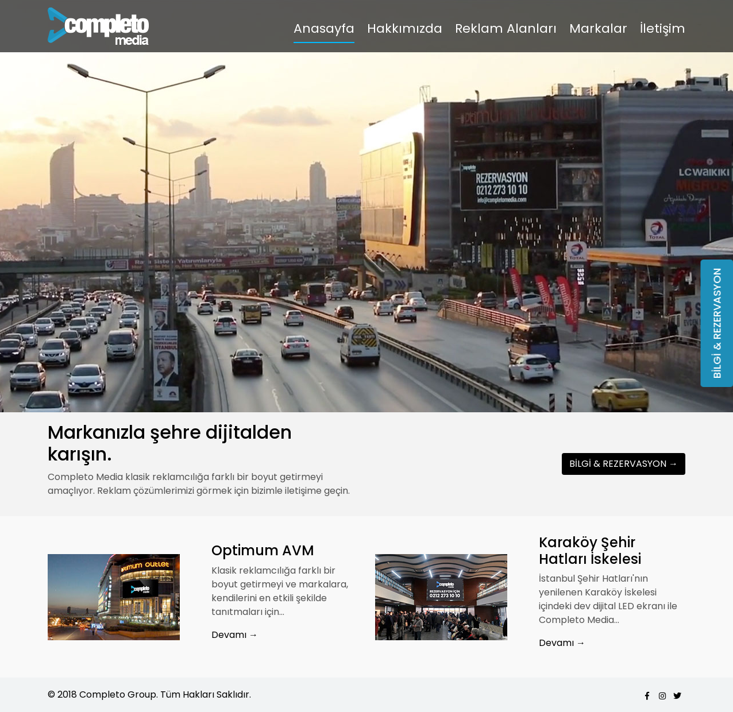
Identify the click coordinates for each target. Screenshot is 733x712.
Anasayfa (324, 28)
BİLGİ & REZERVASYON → (623, 463)
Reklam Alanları (506, 28)
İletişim (662, 28)
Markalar (598, 28)
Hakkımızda (404, 28)
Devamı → (234, 634)
